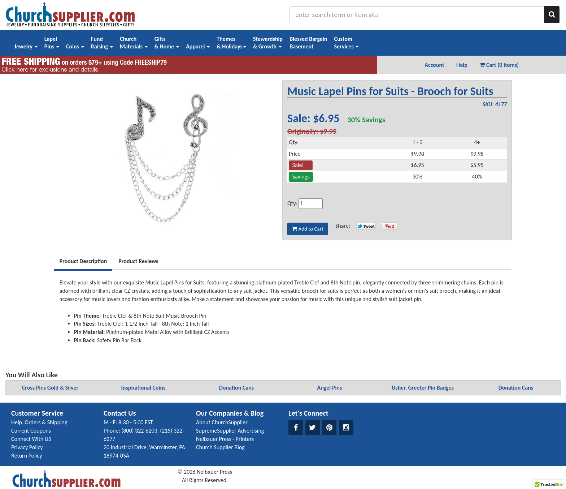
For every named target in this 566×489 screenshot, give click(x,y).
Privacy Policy (27, 447)
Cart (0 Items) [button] (499, 64)
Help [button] (461, 64)
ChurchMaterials (134, 42)
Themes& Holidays (231, 42)
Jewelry (26, 46)
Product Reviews (138, 261)
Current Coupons (31, 430)
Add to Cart (307, 229)
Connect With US (31, 439)
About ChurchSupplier (222, 422)
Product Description (83, 261)
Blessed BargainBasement (308, 42)
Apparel (198, 46)
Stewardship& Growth (268, 42)
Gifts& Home (166, 42)
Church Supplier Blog (220, 447)
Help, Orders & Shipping (39, 422)
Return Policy (26, 455)
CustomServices (346, 42)
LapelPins (51, 42)
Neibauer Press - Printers (225, 439)
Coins (75, 46)
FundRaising (102, 42)
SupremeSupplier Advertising (230, 430)
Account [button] (434, 64)
